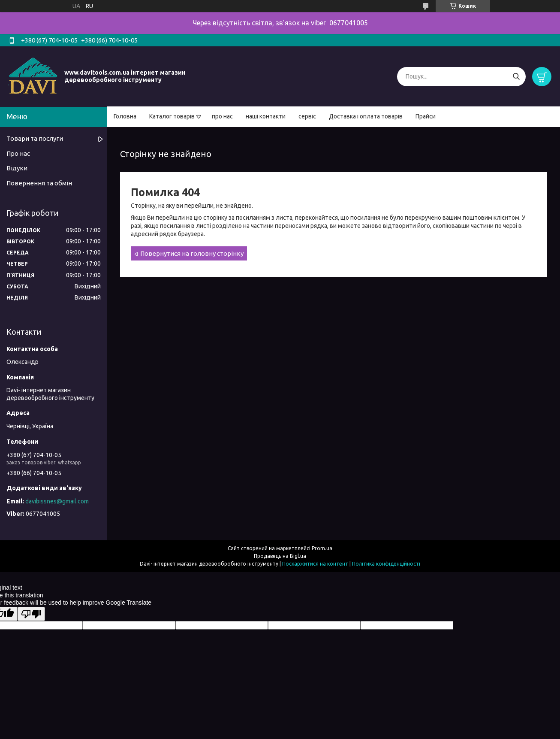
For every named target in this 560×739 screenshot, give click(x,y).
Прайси (425, 116)
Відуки (16, 168)
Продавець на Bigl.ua (280, 556)
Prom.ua (322, 548)
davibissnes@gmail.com (57, 501)
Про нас (18, 153)
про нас (222, 116)
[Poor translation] (31, 614)
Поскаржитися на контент (315, 563)
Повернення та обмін (39, 183)
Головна (125, 116)
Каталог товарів (172, 116)
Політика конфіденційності (386, 563)
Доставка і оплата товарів (366, 116)
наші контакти (266, 116)
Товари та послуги (34, 138)
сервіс (307, 116)
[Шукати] (516, 76)
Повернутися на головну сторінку (192, 253)
